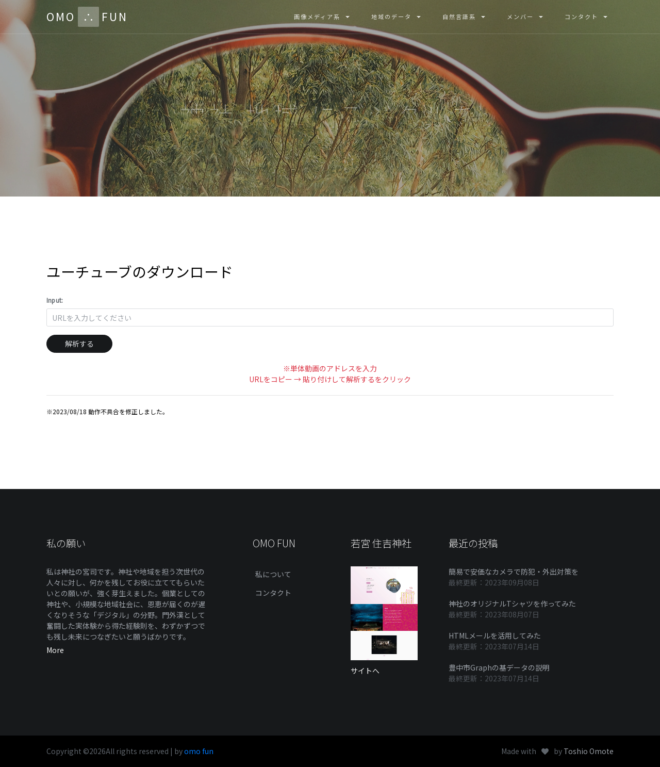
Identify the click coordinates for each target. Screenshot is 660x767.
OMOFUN (87, 17)
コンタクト (273, 593)
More (55, 650)
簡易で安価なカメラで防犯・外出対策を (514, 571)
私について (273, 574)
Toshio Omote (589, 751)
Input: (54, 300)
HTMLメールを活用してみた (495, 635)
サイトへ (365, 670)
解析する (79, 343)
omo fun (198, 751)
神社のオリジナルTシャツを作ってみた (512, 603)
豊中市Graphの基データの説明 (499, 667)
